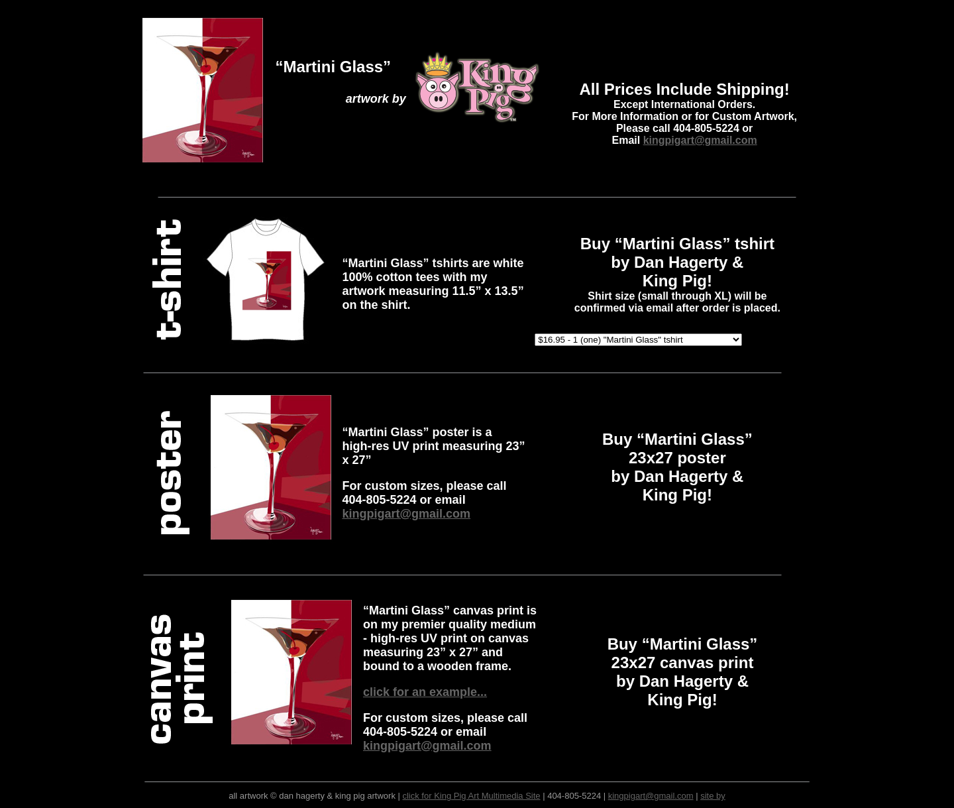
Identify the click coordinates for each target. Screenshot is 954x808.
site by (712, 796)
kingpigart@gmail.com (700, 140)
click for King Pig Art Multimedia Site (471, 796)
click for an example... (425, 692)
